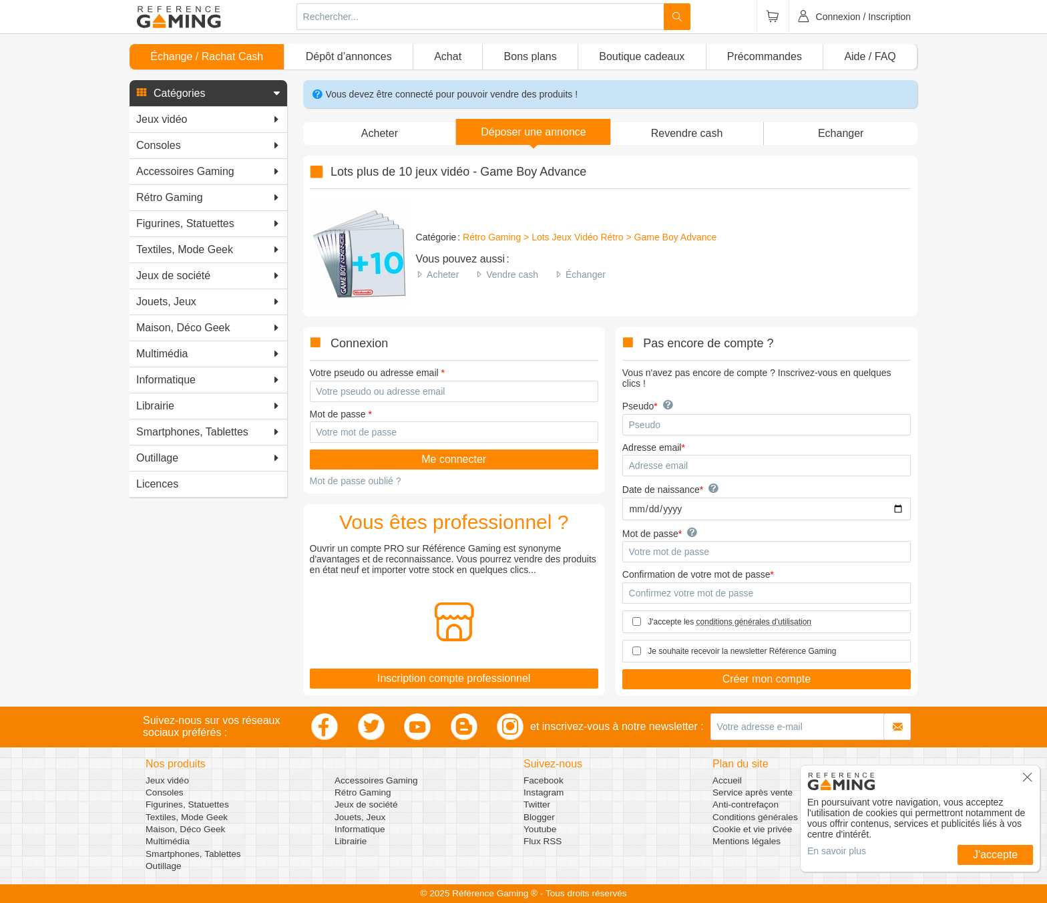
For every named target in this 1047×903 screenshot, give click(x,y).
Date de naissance (661, 489)
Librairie (351, 841)
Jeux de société (366, 804)
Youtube (540, 829)
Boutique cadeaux (641, 56)
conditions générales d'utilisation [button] (753, 621)
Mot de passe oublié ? (355, 481)
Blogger (539, 817)
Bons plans (530, 56)
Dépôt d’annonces (349, 56)
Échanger (586, 274)
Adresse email (652, 447)
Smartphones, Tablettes (193, 854)
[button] (208, 93)
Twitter (537, 804)
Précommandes (764, 56)
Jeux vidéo (167, 780)
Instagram (544, 792)
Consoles (165, 792)
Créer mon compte (766, 679)
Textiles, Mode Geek (187, 817)
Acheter (443, 274)
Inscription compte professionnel (453, 678)
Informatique (360, 829)
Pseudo (638, 406)
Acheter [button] (379, 133)
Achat (447, 56)
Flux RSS (543, 841)
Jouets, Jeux (360, 817)
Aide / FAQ (869, 56)
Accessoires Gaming (376, 780)
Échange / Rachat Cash (206, 56)
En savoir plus (836, 851)
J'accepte (995, 854)
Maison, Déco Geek (185, 829)
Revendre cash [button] (687, 133)
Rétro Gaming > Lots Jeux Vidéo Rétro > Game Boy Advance (589, 237)
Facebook (544, 780)
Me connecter (453, 459)
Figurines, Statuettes (187, 804)
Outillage (164, 866)
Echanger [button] (841, 133)
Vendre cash (512, 274)
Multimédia (168, 841)
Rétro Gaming (363, 792)
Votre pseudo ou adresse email (374, 372)
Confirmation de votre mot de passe (696, 574)
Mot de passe (338, 414)
